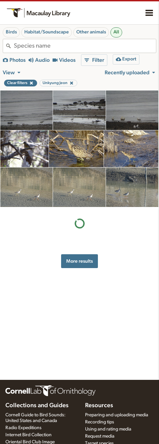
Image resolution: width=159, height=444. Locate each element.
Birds (11, 32)
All (116, 32)
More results (79, 261)
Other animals (91, 32)
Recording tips (99, 422)
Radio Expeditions (23, 427)
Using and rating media (108, 429)
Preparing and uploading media (116, 415)
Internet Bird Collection (28, 435)
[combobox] (85, 46)
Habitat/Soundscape (46, 32)
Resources (99, 405)
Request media (99, 436)
